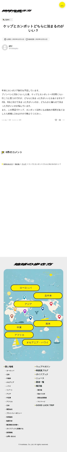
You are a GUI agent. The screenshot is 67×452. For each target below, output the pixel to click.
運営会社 (10, 409)
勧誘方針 (10, 421)
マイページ (41, 401)
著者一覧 (40, 382)
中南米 (9, 378)
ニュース (40, 378)
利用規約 (10, 417)
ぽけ (10, 46)
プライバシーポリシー (14, 413)
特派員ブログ (42, 370)
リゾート (10, 390)
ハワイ (9, 386)
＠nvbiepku (13, 48)
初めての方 (41, 394)
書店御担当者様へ (13, 425)
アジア (24, 164)
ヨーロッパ (10, 371)
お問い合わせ (11, 436)
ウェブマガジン (43, 367)
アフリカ (10, 401)
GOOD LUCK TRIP (45, 405)
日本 (8, 405)
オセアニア (10, 382)
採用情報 (10, 432)
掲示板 (17, 164)
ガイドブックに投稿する (15, 429)
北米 (8, 374)
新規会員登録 (42, 398)
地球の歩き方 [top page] (8, 164)
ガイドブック (42, 374)
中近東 (9, 398)
